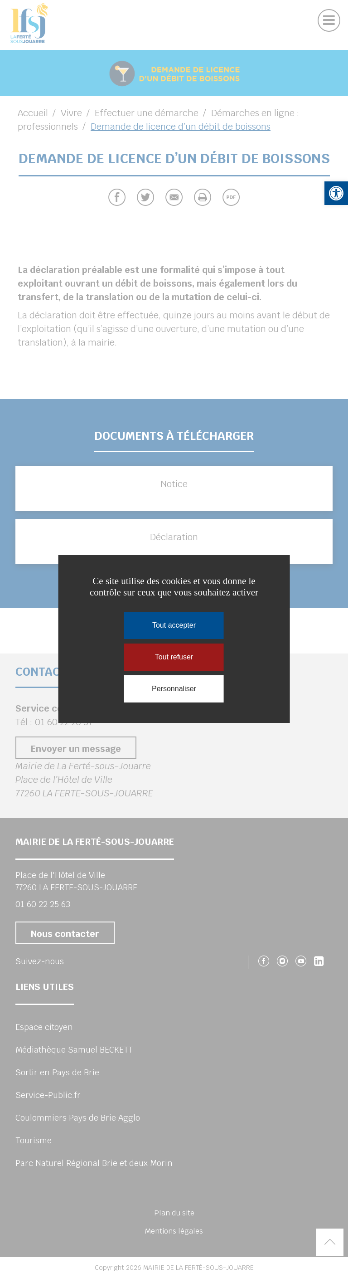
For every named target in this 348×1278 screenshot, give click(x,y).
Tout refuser (174, 657)
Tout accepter (174, 625)
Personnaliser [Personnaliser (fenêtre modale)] (174, 689)
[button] (336, 193)
